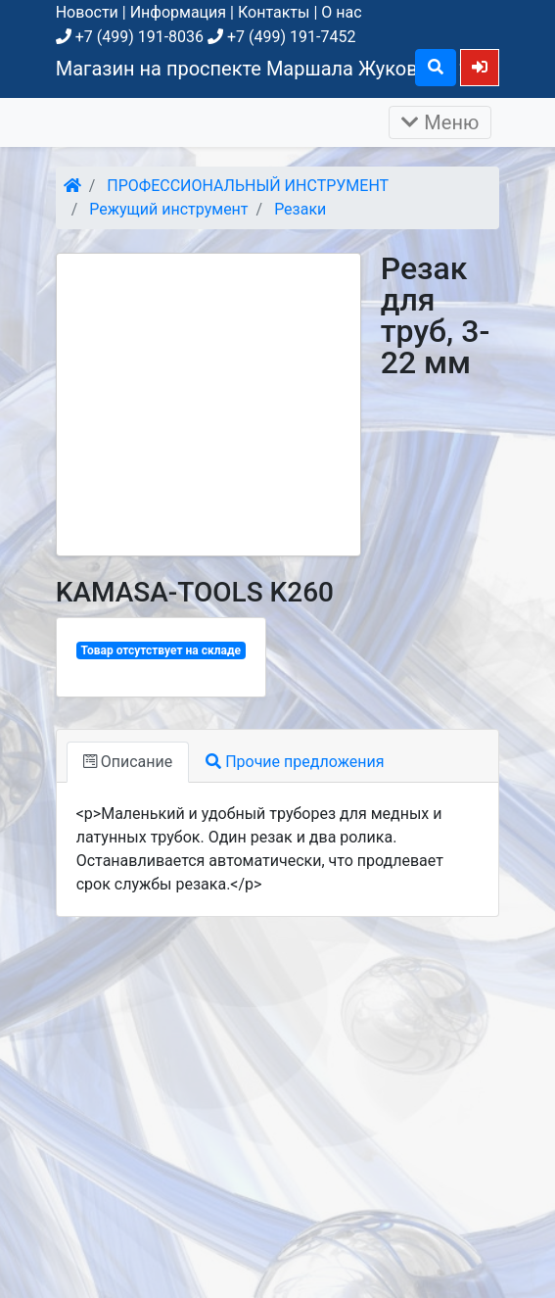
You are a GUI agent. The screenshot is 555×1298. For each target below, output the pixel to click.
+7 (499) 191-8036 (130, 36)
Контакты (273, 12)
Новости (87, 12)
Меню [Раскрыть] (440, 122)
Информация (178, 12)
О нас (341, 12)
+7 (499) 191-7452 (281, 36)
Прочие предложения (295, 761)
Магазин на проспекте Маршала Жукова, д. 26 (269, 68)
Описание (127, 761)
